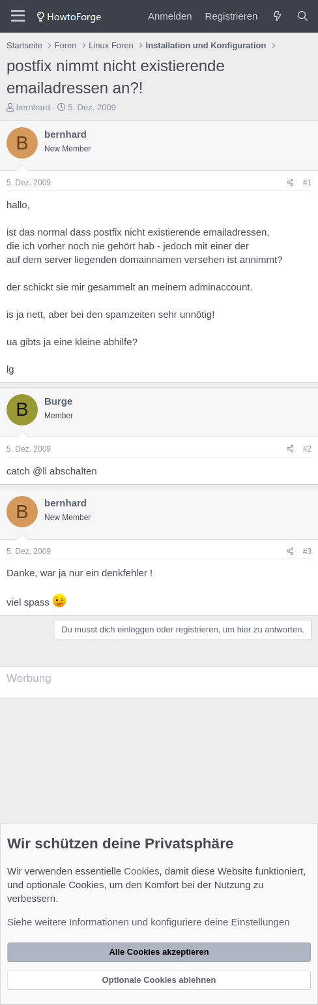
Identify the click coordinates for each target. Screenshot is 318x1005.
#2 (307, 449)
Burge (58, 401)
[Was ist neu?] (276, 16)
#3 (307, 551)
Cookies (141, 870)
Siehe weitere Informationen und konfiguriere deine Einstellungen (148, 921)
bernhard (33, 107)
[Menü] (18, 16)
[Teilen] (290, 183)
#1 (307, 182)
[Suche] (302, 16)
